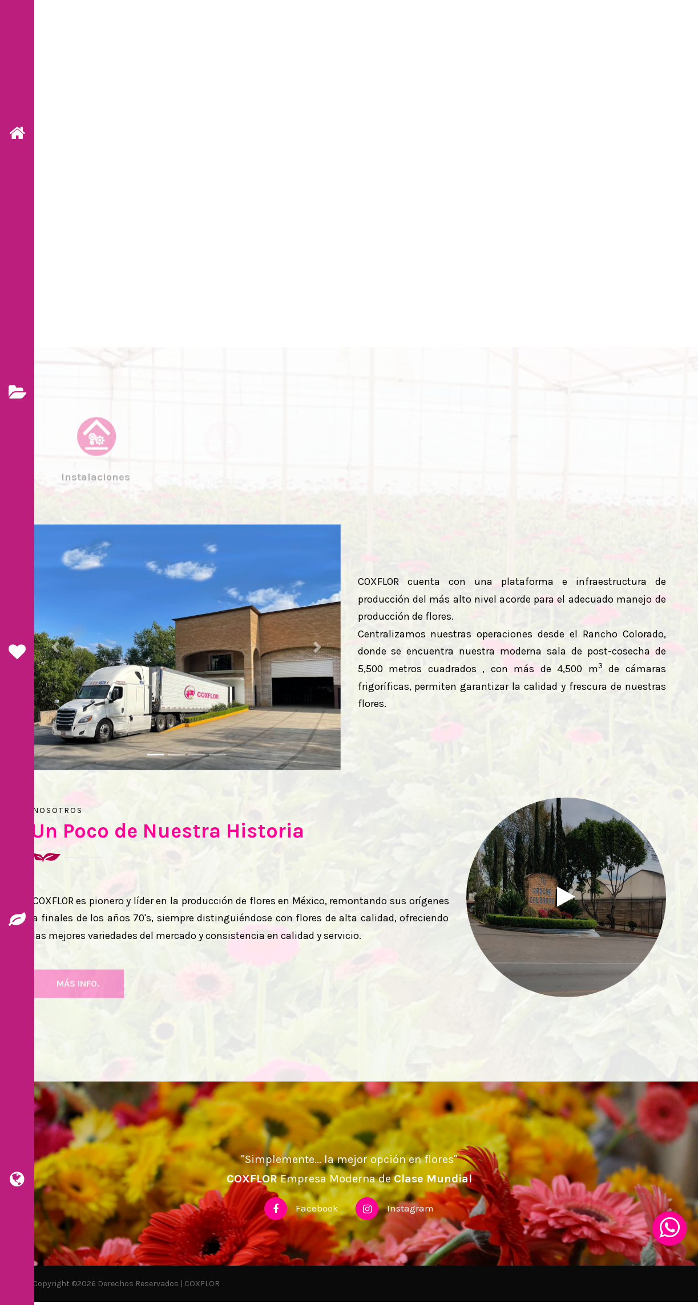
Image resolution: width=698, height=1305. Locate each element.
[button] (56, 650)
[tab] (96, 466)
